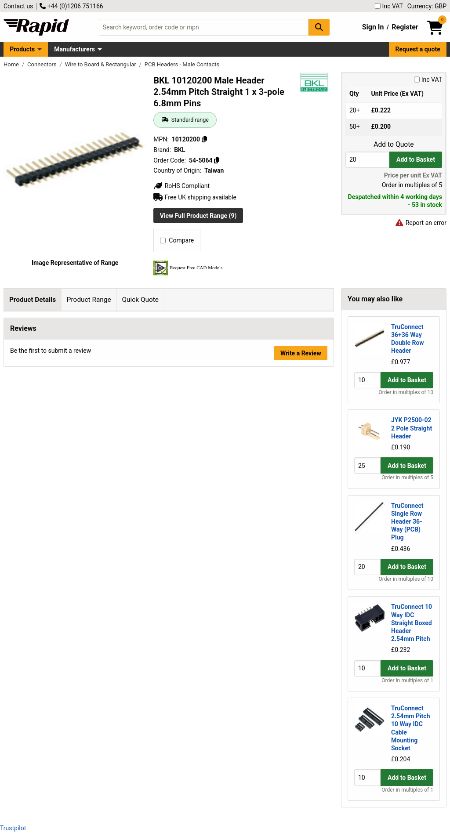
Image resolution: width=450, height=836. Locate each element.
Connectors (42, 64)
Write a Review (300, 610)
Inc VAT (389, 6)
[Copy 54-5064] (216, 160)
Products (22, 49)
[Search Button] (319, 27)
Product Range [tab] (89, 300)
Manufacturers (74, 49)
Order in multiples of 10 (406, 392)
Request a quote (418, 49)
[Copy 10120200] (204, 139)
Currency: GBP (426, 6)
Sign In (373, 27)
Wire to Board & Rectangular (101, 64)
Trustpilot (13, 828)
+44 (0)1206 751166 (71, 6)
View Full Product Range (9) (198, 215)
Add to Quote (394, 144)
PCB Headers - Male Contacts (182, 64)
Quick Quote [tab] (140, 300)
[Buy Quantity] (367, 160)
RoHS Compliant (181, 185)
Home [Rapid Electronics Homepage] (12, 64)
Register (405, 27)
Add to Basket (415, 159)
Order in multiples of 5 (407, 477)
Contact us (18, 6)
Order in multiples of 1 (407, 680)
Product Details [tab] (32, 300)
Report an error (420, 223)
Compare (177, 240)
